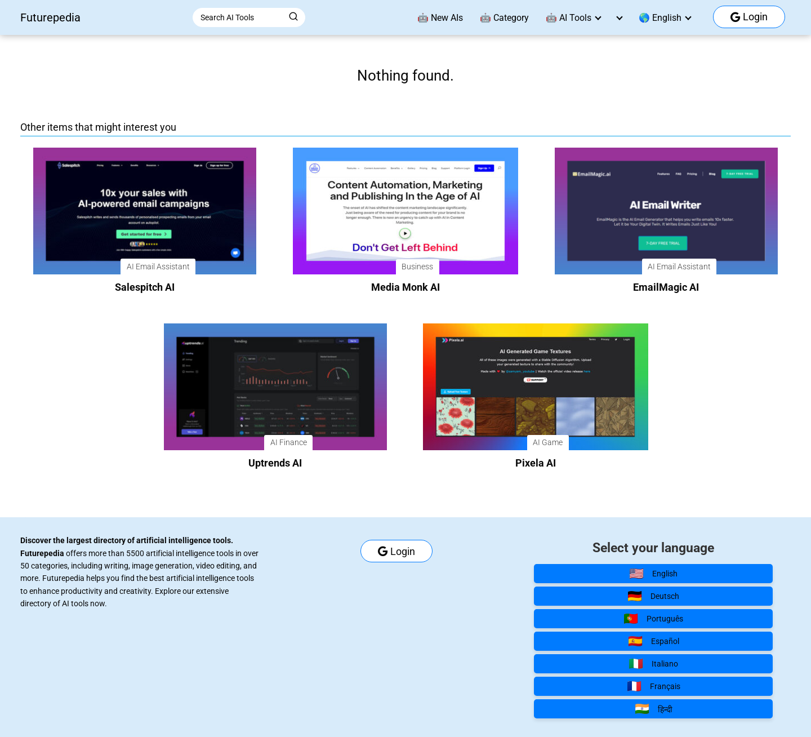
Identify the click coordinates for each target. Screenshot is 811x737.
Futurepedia (50, 17)
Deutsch (653, 596)
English (653, 573)
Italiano (653, 664)
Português (653, 618)
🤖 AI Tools (568, 17)
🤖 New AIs (440, 17)
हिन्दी (653, 709)
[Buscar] (293, 17)
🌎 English (660, 17)
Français (653, 686)
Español (653, 641)
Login (749, 17)
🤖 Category (504, 17)
